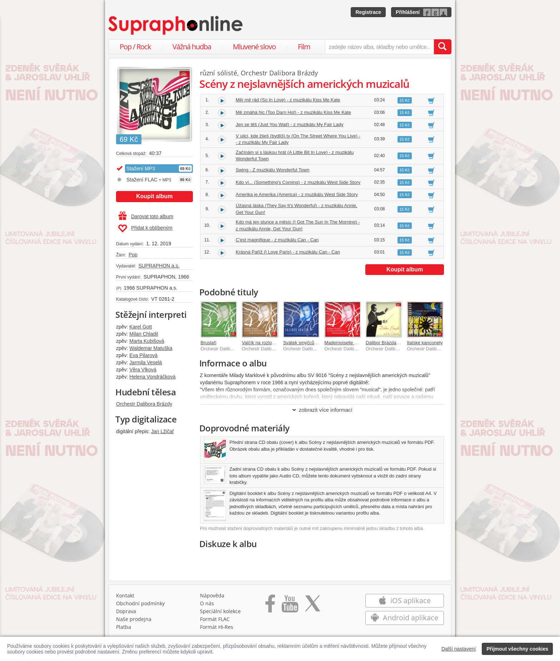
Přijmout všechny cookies (517, 649)
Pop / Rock (135, 46)
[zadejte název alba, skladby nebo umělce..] (379, 46)
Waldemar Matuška (150, 348)
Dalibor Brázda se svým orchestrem (402, 342)
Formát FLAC (215, 619)
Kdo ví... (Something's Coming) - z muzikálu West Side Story (298, 182)
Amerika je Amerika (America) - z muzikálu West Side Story (297, 194)
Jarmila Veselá (145, 362)
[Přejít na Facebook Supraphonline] (270, 606)
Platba (123, 627)
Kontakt (125, 595)
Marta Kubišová (146, 341)
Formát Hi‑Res (217, 627)
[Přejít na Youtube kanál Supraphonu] (290, 606)
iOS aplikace (404, 600)
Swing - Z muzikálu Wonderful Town (272, 169)
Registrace (368, 12)
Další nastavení (458, 649)
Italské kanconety (424, 342)
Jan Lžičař (162, 431)
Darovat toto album (146, 216)
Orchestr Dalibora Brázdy (144, 404)
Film (304, 46)
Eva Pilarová (143, 355)
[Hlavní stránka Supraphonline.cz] (176, 25)
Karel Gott (140, 327)
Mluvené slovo (254, 46)
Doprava (126, 611)
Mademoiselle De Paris (348, 342)
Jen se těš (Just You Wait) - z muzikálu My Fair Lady (290, 124)
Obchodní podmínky (140, 603)
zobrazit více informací (321, 410)
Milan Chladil (143, 334)
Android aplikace (404, 617)
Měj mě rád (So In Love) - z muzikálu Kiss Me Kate (288, 99)
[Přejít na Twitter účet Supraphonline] (312, 606)
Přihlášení (408, 12)
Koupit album (154, 196)
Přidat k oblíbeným (145, 228)
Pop (133, 254)
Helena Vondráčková (152, 377)
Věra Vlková (142, 369)
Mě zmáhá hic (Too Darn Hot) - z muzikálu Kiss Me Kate (293, 112)
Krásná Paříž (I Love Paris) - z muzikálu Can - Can (288, 252)
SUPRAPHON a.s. (158, 266)
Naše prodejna (133, 619)
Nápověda (212, 595)
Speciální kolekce (220, 611)
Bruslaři (208, 342)
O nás (207, 603)
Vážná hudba (191, 46)
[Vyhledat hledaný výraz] (442, 46)
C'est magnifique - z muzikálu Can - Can (277, 239)
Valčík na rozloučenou (264, 342)
